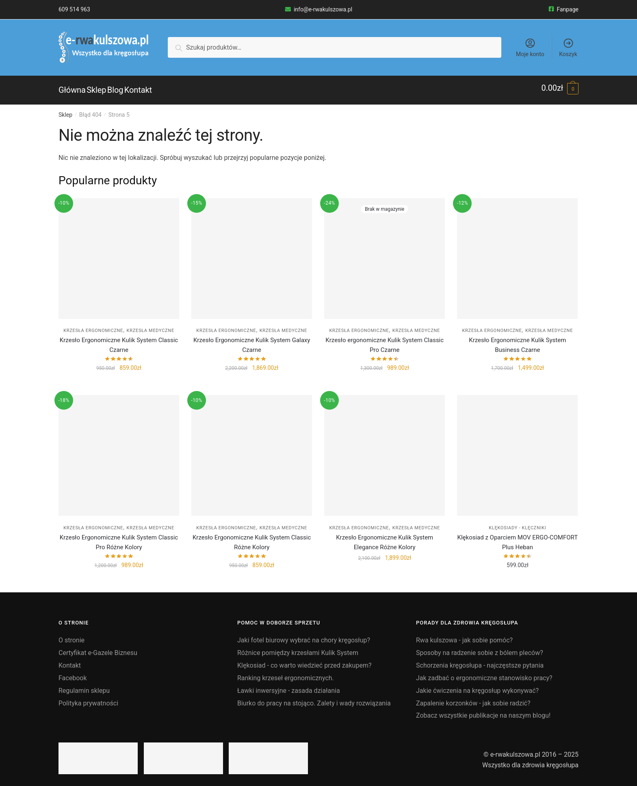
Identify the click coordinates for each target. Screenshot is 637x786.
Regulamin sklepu (84, 686)
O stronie (71, 636)
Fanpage (563, 9)
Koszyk (568, 47)
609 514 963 (74, 9)
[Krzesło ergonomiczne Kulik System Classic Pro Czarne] (384, 254)
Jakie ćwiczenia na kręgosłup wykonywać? (477, 686)
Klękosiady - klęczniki (517, 523)
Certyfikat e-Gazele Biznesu (97, 648)
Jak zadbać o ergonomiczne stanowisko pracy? (484, 673)
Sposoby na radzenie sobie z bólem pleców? (479, 648)
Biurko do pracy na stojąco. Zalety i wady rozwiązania (314, 698)
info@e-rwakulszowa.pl (318, 9)
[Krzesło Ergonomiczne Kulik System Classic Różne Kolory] (251, 451)
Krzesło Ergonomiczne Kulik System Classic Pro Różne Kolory (119, 537)
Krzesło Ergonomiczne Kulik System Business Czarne (517, 340)
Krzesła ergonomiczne (93, 326)
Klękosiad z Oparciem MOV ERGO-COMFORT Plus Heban (517, 537)
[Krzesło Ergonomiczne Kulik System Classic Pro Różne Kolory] (118, 451)
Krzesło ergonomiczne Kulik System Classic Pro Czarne (384, 340)
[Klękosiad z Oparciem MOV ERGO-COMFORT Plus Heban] (517, 451)
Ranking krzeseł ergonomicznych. (285, 673)
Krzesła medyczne (150, 326)
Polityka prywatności (88, 698)
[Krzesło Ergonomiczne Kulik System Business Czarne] (517, 254)
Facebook (72, 673)
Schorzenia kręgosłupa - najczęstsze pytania (480, 661)
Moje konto (530, 47)
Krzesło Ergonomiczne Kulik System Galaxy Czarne (251, 340)
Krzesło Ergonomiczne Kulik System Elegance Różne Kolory (384, 537)
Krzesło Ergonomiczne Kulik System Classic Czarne (119, 340)
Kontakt (69, 661)
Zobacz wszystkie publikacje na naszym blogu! (483, 711)
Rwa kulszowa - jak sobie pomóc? (464, 636)
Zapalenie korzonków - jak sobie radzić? (473, 698)
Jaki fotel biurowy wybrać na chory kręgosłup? (303, 636)
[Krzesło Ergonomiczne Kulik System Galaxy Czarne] (251, 254)
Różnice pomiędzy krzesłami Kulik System (297, 648)
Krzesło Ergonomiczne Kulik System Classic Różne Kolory (252, 537)
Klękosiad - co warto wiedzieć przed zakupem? (304, 661)
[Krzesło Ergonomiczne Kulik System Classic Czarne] (118, 254)
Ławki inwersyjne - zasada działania (288, 686)
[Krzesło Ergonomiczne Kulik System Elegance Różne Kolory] (384, 451)
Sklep (65, 110)
